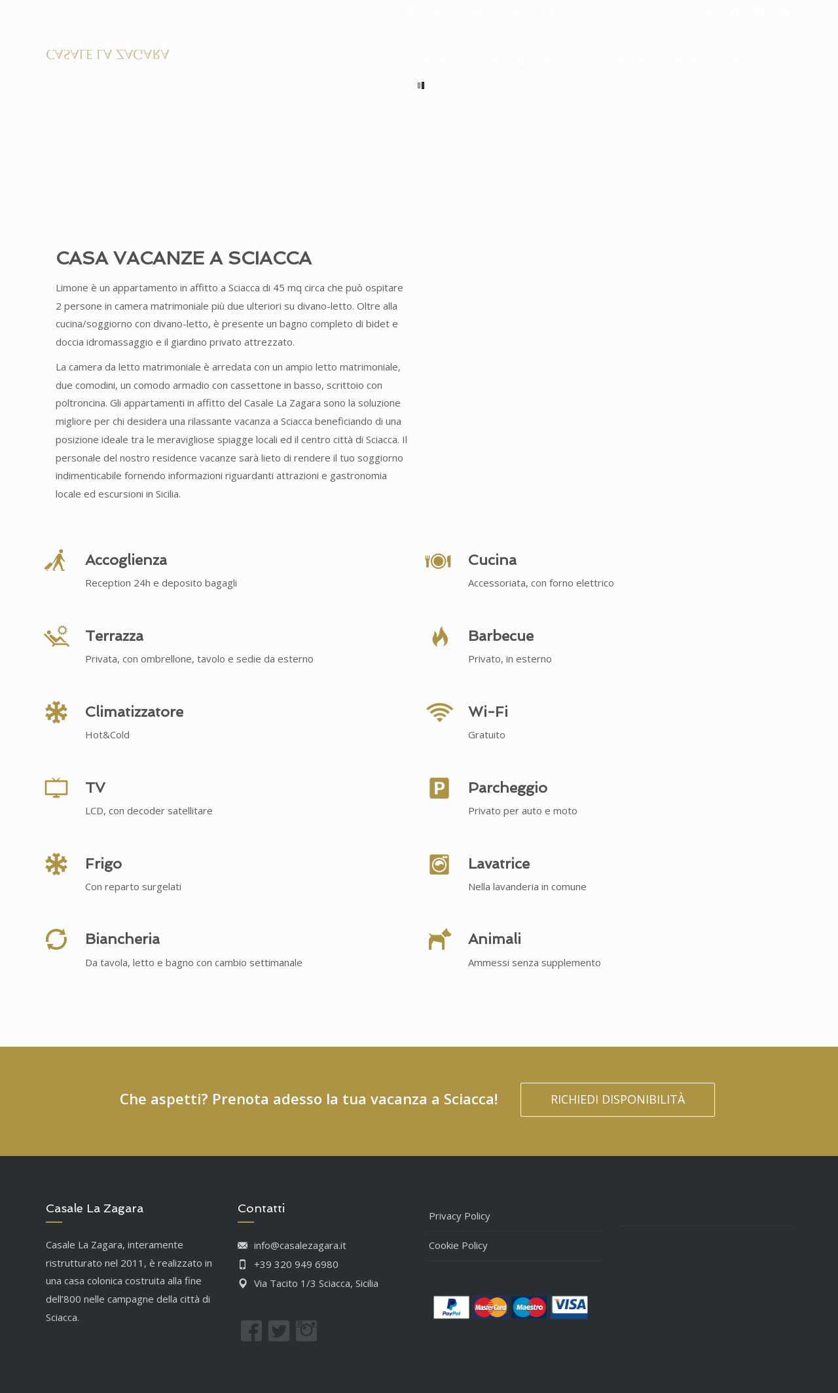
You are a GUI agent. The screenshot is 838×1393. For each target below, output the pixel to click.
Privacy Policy (459, 1215)
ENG (772, 59)
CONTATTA (617, 59)
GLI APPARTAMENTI (521, 59)
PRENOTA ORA (703, 59)
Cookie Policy (458, 1245)
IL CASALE (430, 59)
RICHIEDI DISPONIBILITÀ (618, 1099)
